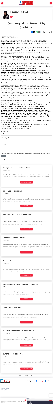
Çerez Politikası (3, 390)
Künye (2, 385)
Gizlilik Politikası (4, 389)
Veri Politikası (3, 392)
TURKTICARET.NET (27, 398)
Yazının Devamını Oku (26, 182)
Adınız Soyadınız (6, 138)
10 (31, 375)
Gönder (3, 155)
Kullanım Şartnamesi (5, 388)
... (29, 375)
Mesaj (2, 142)
